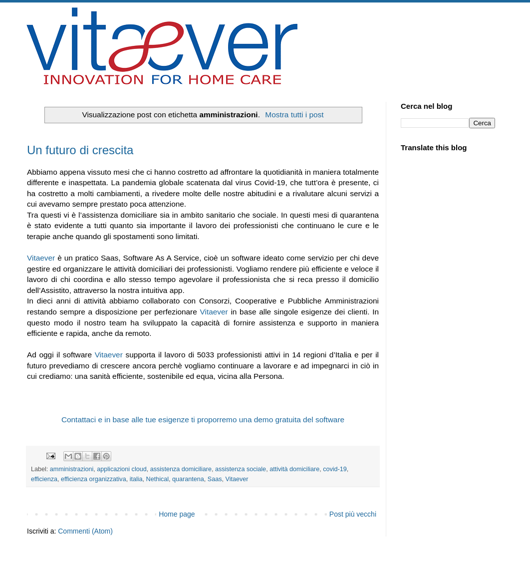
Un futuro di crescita (80, 150)
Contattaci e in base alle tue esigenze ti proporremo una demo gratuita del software (202, 419)
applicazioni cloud (121, 469)
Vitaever (42, 258)
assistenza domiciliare (181, 469)
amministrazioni (71, 469)
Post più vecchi (352, 514)
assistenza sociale (240, 469)
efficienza (44, 479)
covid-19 (335, 469)
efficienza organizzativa (93, 479)
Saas (215, 479)
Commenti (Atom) (85, 531)
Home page (177, 514)
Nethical (157, 479)
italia (136, 479)
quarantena (188, 479)
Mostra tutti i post (294, 114)
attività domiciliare (294, 469)
